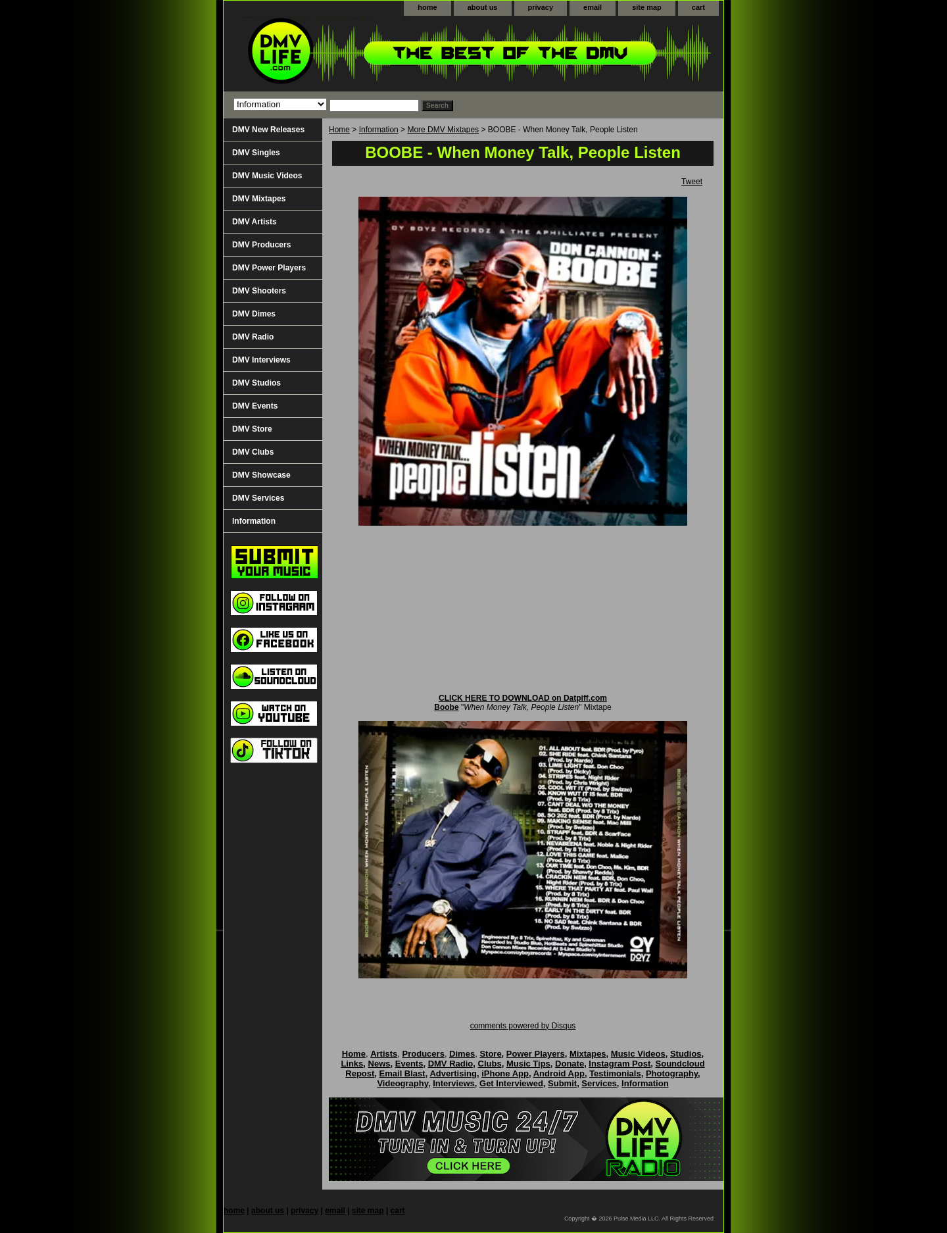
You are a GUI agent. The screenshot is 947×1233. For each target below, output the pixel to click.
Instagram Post (619, 1064)
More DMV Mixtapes (443, 129)
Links (352, 1064)
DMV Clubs (253, 452)
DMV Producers (261, 244)
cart (698, 7)
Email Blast (402, 1073)
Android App (559, 1073)
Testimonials (615, 1073)
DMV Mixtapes (258, 198)
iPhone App (505, 1073)
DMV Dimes (254, 313)
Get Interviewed (511, 1083)
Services (599, 1083)
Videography (402, 1083)
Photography (672, 1073)
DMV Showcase (261, 475)
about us (483, 7)
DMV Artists (254, 221)
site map (647, 7)
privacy (541, 7)
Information (379, 129)
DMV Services (258, 498)
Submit (562, 1083)
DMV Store (252, 429)
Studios (686, 1054)
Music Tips (528, 1064)
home (427, 7)
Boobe (446, 707)
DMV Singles (256, 152)
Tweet (691, 181)
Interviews (454, 1083)
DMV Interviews (261, 360)
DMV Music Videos (267, 175)
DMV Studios (256, 383)
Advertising (453, 1073)
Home (339, 129)
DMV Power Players (269, 267)
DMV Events (255, 406)
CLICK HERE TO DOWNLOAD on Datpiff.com (523, 698)
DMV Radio (253, 336)
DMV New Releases (268, 129)
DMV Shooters (259, 290)
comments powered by (523, 1025)
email (592, 7)
